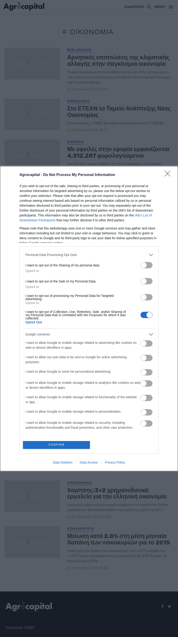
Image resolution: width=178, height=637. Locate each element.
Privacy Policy (115, 463)
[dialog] (89, 318)
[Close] (169, 174)
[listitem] (89, 254)
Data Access (89, 463)
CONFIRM (57, 445)
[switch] (146, 264)
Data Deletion (63, 463)
